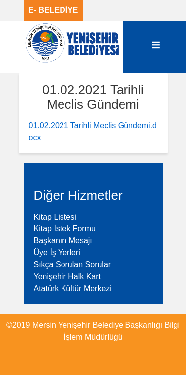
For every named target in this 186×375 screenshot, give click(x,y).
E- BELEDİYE (53, 10)
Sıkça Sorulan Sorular (72, 264)
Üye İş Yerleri (57, 252)
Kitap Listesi (55, 217)
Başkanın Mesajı (63, 240)
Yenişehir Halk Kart (67, 276)
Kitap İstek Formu (65, 229)
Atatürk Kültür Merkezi (73, 288)
